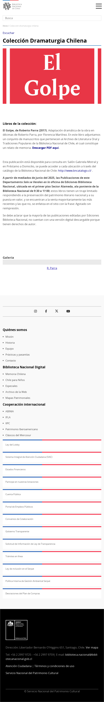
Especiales (11, 386)
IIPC (7, 423)
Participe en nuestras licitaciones (21, 481)
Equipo (9, 348)
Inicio (5, 25)
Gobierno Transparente (17, 531)
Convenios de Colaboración (19, 518)
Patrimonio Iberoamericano (21, 429)
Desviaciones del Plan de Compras (22, 593)
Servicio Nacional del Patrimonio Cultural (32, 673)
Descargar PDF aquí (45, 148)
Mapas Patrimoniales (17, 397)
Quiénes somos (15, 330)
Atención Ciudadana (19, 666)
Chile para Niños (15, 380)
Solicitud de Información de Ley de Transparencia (30, 543)
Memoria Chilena (15, 374)
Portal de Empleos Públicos (19, 506)
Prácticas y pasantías (17, 354)
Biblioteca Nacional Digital (24, 367)
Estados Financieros (15, 469)
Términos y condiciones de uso (54, 666)
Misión (9, 336)
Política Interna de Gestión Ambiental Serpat (27, 581)
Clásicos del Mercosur (18, 435)
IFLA (8, 417)
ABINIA (9, 411)
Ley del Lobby (12, 444)
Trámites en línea (14, 556)
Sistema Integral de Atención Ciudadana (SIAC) (28, 456)
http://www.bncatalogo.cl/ (74, 170)
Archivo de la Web (16, 392)
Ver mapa (92, 647)
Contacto (10, 360)
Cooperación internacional (24, 404)
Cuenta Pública (13, 494)
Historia (10, 342)
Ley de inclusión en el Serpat (19, 568)
